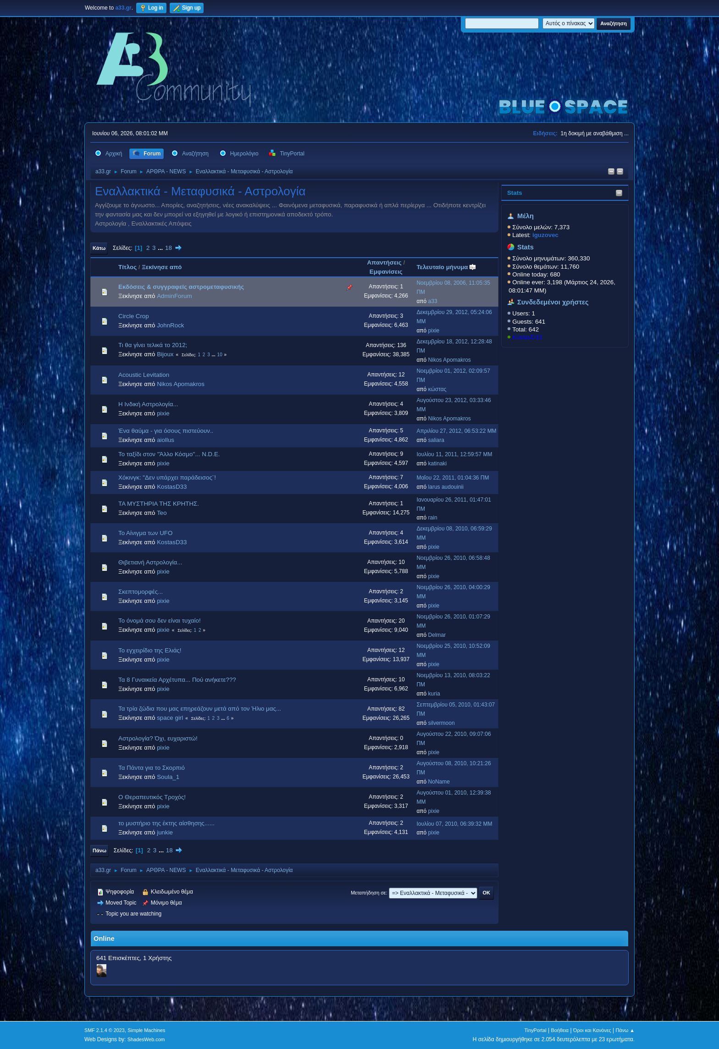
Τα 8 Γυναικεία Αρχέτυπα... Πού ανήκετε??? (177, 679)
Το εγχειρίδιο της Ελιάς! (150, 650)
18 (168, 247)
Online (104, 938)
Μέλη (525, 216)
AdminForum (174, 296)
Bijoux (165, 354)
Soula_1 (168, 776)
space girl (170, 717)
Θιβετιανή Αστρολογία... (150, 562)
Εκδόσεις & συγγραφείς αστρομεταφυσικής (181, 286)
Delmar (437, 635)
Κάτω (99, 248)
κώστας (437, 389)
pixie (434, 330)
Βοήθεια (560, 1030)
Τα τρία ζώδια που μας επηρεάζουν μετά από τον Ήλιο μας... (199, 708)
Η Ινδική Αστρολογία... (148, 404)
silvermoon (441, 723)
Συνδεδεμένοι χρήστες (553, 302)
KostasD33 (527, 337)
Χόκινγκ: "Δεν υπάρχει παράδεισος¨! (167, 477)
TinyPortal (536, 1030)
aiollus (165, 439)
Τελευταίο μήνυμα (446, 267)
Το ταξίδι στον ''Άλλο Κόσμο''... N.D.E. (169, 454)
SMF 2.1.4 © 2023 (104, 1030)
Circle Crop (133, 316)
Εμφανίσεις (386, 271)
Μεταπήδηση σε (368, 892)
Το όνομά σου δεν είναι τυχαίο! (159, 620)
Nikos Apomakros (449, 360)
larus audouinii (446, 487)
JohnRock (170, 325)
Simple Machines (146, 1030)
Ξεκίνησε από (162, 267)
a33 (432, 301)
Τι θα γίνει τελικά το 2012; (152, 345)
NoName (439, 781)
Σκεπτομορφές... (140, 591)
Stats (514, 192)
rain (432, 517)
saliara (436, 440)
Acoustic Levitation (143, 374)
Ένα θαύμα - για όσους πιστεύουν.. (165, 430)
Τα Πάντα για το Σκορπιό (151, 767)
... (161, 247)
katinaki (437, 463)
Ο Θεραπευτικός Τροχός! (152, 797)
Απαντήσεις (384, 262)
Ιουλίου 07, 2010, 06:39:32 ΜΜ (454, 824)
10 (219, 354)
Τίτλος (127, 267)
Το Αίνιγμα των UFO (145, 533)
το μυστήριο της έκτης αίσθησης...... (166, 823)
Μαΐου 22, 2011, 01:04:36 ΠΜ (452, 478)
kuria (434, 693)
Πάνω (99, 850)
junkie (165, 832)
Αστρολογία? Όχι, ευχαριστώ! (158, 738)
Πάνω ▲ (625, 1030)
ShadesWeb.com (146, 1039)
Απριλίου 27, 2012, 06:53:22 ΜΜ (456, 431)
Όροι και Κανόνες (592, 1030)
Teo (162, 512)
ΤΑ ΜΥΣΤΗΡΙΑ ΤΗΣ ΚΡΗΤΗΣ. (158, 503)
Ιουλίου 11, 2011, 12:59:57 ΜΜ (454, 454)
